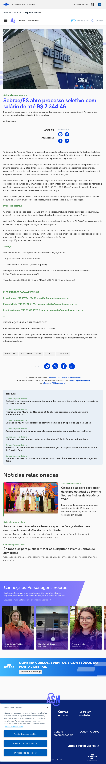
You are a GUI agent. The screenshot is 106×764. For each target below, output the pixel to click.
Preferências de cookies (25, 752)
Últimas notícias (63, 713)
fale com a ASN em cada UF (54, 383)
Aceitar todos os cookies (25, 734)
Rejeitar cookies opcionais (25, 743)
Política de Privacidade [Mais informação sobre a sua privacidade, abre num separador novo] (14, 727)
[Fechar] (47, 708)
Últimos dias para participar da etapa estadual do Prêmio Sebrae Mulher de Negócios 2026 (81, 493)
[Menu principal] (5, 20)
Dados (84, 731)
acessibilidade (81, 4)
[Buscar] (96, 20)
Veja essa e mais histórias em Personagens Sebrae (26, 600)
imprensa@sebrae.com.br (79, 380)
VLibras (100, 4)
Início (22, 20)
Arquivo (94, 731)
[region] (25, 732)
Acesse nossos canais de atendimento (65, 378)
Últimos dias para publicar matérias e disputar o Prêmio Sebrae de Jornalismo (49, 551)
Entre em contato (85, 713)
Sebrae (49, 354)
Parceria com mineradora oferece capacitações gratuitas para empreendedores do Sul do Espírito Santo (46, 528)
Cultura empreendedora (63, 733)
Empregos (10, 354)
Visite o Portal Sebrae (83, 745)
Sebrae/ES (63, 354)
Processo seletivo (31, 354)
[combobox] (33, 12)
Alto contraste (93, 4)
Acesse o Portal (29, 671)
